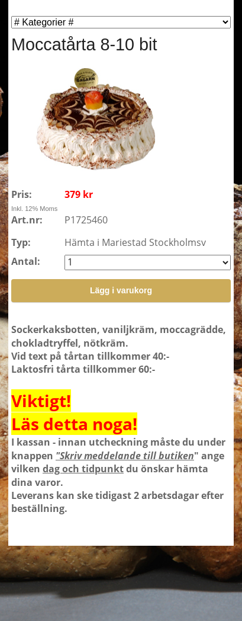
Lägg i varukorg (121, 290)
